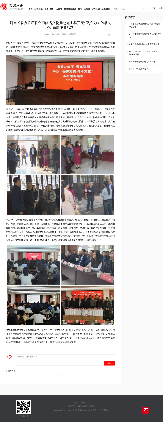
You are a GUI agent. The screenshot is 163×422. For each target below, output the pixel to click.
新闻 (80, 9)
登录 (153, 8)
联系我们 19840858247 (100, 410)
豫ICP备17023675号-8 (86, 406)
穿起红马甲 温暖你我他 (138, 69)
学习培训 (96, 9)
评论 (109, 363)
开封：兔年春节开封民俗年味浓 (142, 62)
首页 (31, 9)
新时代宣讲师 (70, 9)
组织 (52, 9)
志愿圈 (87, 9)
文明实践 (38, 9)
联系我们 (105, 9)
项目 (46, 9)
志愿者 (59, 9)
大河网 (82, 403)
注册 (161, 8)
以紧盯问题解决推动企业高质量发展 (144, 44)
